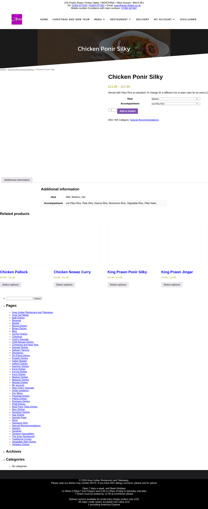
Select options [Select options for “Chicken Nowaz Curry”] (64, 284)
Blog (14, 331)
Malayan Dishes (20, 380)
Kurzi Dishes (19, 374)
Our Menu (17, 393)
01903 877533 (79, 5)
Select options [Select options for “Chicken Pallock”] (10, 284)
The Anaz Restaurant (23, 436)
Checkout (17, 336)
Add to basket (128, 111)
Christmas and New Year (71, 19)
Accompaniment (130, 103)
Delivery (142, 19)
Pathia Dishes (19, 398)
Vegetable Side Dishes (24, 442)
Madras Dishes (20, 377)
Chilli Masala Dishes (23, 342)
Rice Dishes (18, 409)
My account (18, 385)
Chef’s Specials (20, 339)
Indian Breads (19, 361)
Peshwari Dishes (21, 401)
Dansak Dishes (20, 347)
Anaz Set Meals (20, 315)
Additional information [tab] (17, 180)
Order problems (20, 390)
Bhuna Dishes (19, 326)
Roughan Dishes (21, 412)
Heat (130, 99)
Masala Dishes (20, 382)
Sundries (16, 431)
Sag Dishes (18, 415)
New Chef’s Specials (23, 388)
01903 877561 (97, 5)
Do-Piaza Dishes (21, 355)
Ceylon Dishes (19, 334)
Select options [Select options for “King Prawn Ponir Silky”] (118, 284)
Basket (15, 323)
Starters (16, 428)
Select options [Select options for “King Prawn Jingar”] (172, 284)
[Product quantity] (112, 110)
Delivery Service (20, 350)
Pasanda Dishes (21, 396)
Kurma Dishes (19, 371)
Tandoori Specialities (23, 433)
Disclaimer (188, 19)
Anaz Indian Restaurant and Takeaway (32, 312)
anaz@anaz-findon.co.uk (127, 5)
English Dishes (20, 358)
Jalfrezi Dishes (20, 363)
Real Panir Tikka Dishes (25, 406)
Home (44, 19)
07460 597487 (129, 8)
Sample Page (19, 417)
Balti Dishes (18, 318)
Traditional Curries (22, 439)
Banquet (16, 320)
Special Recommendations (21, 69)
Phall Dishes (18, 404)
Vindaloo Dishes (20, 444)
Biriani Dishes (19, 328)
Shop (15, 420)
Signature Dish (20, 423)
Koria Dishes (19, 369)
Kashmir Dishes (20, 366)
